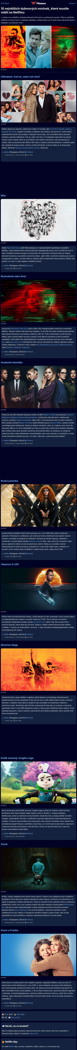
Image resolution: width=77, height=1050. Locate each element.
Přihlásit (5, 3)
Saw (3, 342)
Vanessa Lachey (21, 148)
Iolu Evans (54, 345)
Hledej (72, 3)
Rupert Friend (25, 423)
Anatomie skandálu (23, 420)
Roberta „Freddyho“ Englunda (17, 347)
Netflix (6, 152)
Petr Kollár (21, 1014)
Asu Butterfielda (43, 345)
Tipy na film (15, 1017)
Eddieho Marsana (65, 345)
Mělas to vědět (49, 415)
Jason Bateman (20, 910)
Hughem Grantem (17, 417)
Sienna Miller (56, 423)
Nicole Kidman (31, 417)
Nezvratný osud (16, 342)
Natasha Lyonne (35, 541)
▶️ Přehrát (29, 152)
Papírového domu (13, 248)
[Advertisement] (38, 176)
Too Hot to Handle (57, 129)
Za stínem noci (39, 622)
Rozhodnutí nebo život (19, 329)
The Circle (12, 132)
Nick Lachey (34, 148)
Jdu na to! (34, 1033)
